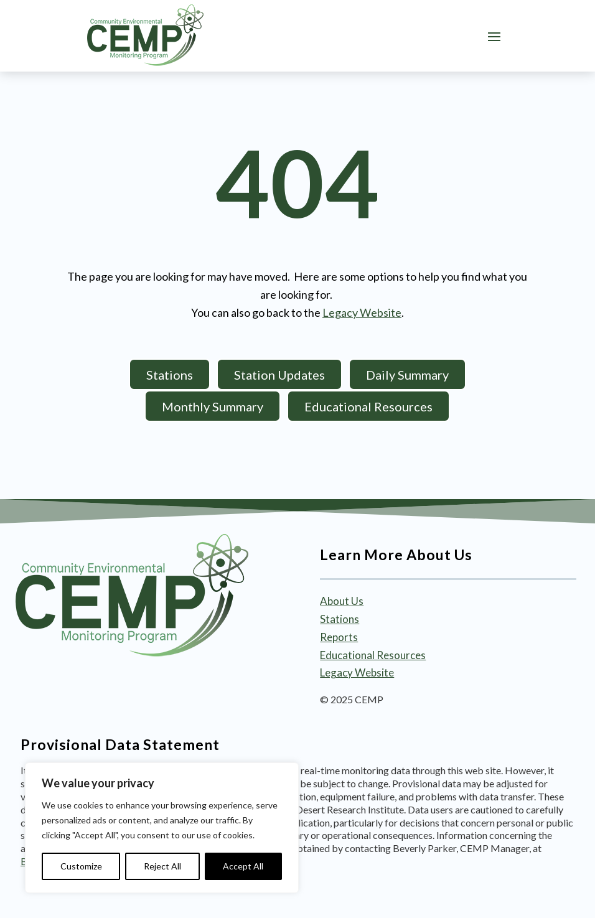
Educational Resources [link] (373, 655)
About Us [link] (341, 600)
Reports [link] (339, 637)
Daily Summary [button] (407, 374)
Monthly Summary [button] (212, 406)
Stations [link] (339, 618)
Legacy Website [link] (361, 312)
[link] (145, 35)
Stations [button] (169, 374)
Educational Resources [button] (368, 406)
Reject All (162, 866)
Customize (81, 866)
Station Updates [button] (279, 374)
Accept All (243, 866)
